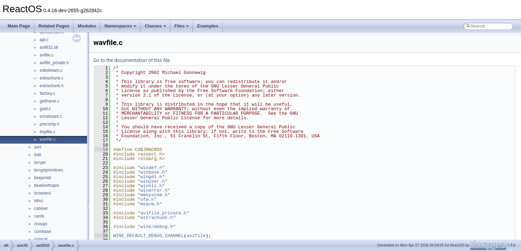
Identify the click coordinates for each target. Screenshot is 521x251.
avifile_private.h (54, 62)
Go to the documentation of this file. (132, 60)
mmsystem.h (154, 195)
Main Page (19, 26)
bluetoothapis (46, 185)
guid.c (45, 108)
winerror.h (154, 190)
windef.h (151, 168)
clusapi (40, 223)
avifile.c (47, 55)
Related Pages (53, 26)
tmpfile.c (47, 131)
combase (42, 231)
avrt (37, 147)
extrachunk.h (52, 85)
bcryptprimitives (48, 170)
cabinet (41, 208)
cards (39, 216)
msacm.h (150, 204)
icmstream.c (51, 116)
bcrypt (40, 162)
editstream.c (51, 70)
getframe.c (50, 101)
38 (101, 236)
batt (37, 154)
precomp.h (50, 124)
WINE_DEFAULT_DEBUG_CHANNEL (148, 236)
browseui (42, 193)
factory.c (47, 93)
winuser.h (152, 181)
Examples (207, 26)
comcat (41, 239)
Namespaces (120, 26)
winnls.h (151, 186)
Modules (87, 26)
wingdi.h (151, 177)
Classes (155, 26)
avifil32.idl (49, 47)
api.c (44, 39)
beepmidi (42, 177)
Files (181, 26)
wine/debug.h (156, 226)
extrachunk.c (51, 78)
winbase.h (152, 172)
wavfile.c (48, 139)
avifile (196, 236)
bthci (38, 200)
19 (101, 149)
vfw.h (147, 199)
